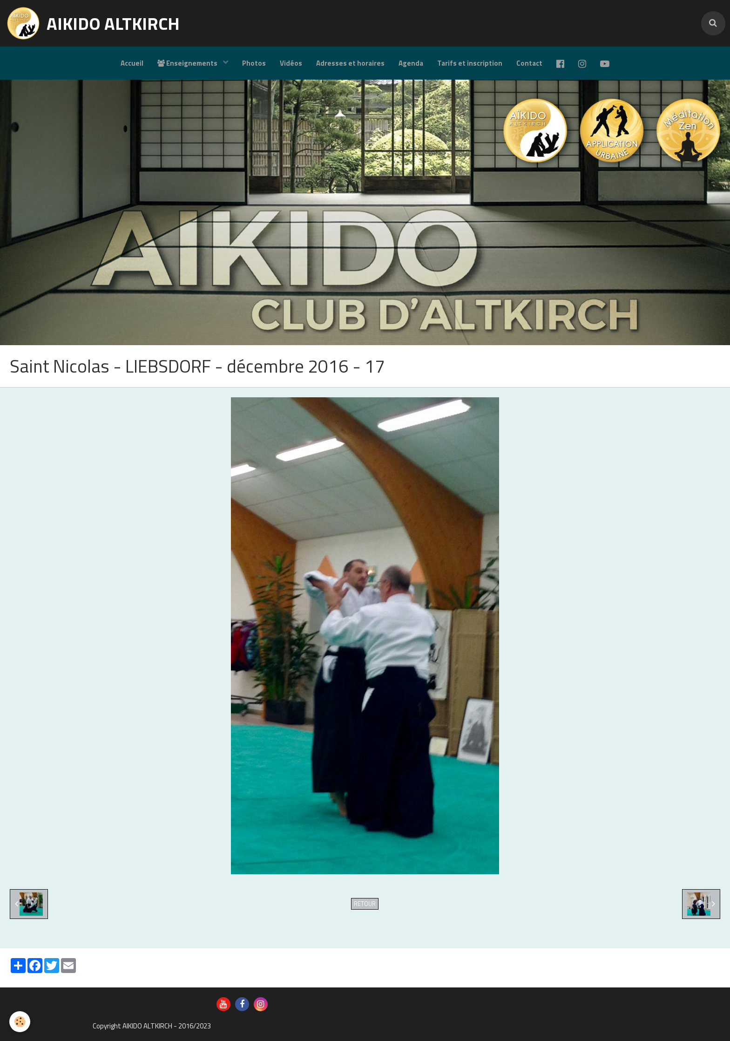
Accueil (132, 63)
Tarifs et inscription (469, 63)
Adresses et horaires (350, 63)
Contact (529, 63)
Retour (365, 903)
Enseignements (188, 63)
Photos (254, 63)
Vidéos (291, 63)
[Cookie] (19, 1021)
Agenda (411, 63)
